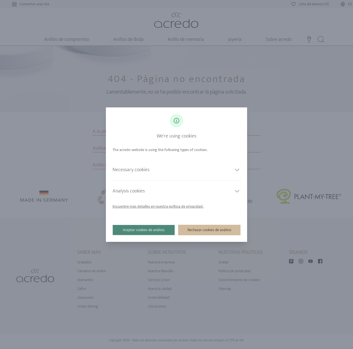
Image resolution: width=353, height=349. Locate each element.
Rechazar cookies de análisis (209, 230)
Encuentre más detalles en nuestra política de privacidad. (158, 206)
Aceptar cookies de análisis (144, 230)
